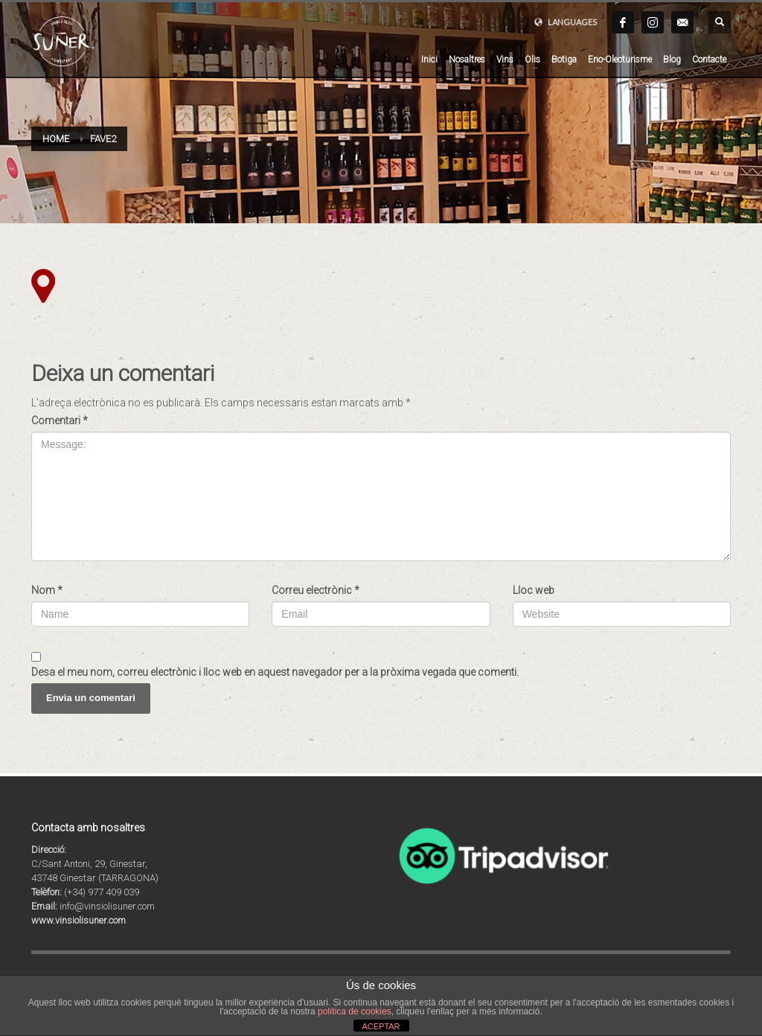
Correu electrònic (315, 590)
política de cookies (354, 1011)
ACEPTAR (381, 1026)
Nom (47, 590)
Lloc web (533, 590)
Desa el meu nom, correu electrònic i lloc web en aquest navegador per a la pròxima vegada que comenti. (275, 672)
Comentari (59, 420)
